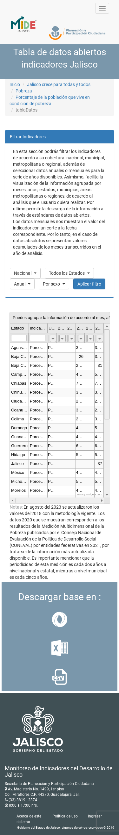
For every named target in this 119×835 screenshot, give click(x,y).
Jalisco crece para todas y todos (58, 84)
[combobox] (53, 338)
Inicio (15, 84)
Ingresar (95, 816)
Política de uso (65, 816)
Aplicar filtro (89, 284)
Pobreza (24, 90)
